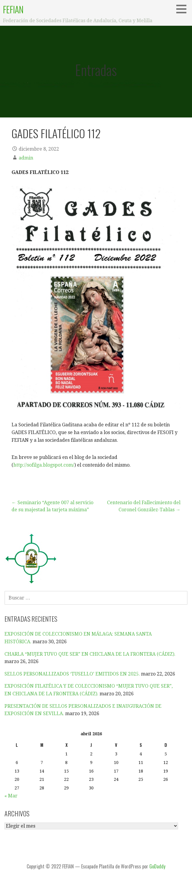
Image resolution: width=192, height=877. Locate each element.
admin (26, 158)
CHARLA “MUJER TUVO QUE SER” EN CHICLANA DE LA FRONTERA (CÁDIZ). (89, 654)
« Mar (10, 796)
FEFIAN (13, 9)
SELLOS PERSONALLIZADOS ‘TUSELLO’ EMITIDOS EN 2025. (72, 674)
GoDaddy (157, 866)
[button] (183, 9)
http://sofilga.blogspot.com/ (43, 465)
